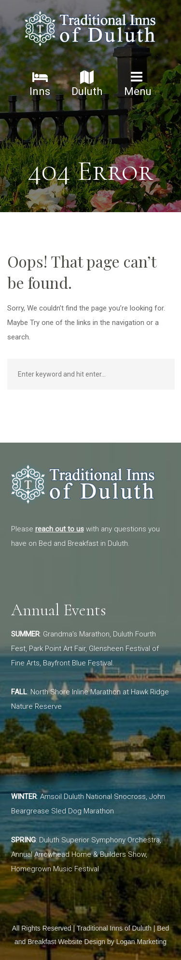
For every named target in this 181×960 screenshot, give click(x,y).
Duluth (86, 83)
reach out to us (59, 529)
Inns (39, 83)
